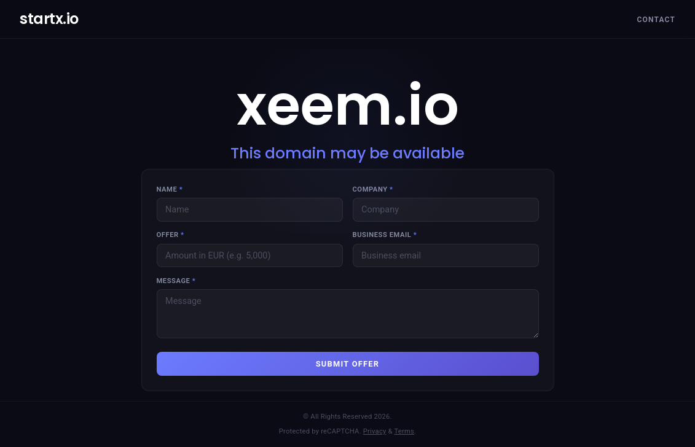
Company (373, 189)
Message (176, 281)
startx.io (49, 19)
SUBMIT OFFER (348, 363)
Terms (405, 431)
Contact (656, 19)
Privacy (375, 431)
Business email (385, 235)
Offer (170, 235)
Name (170, 189)
